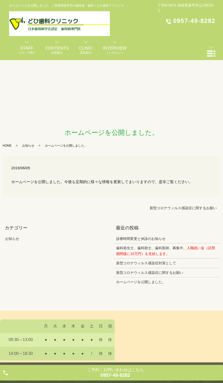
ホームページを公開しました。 (141, 282)
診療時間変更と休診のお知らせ (141, 239)
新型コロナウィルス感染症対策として (146, 263)
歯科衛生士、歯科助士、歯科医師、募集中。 (165, 251)
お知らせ (28, 145)
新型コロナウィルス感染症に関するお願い (183, 208)
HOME (7, 145)
